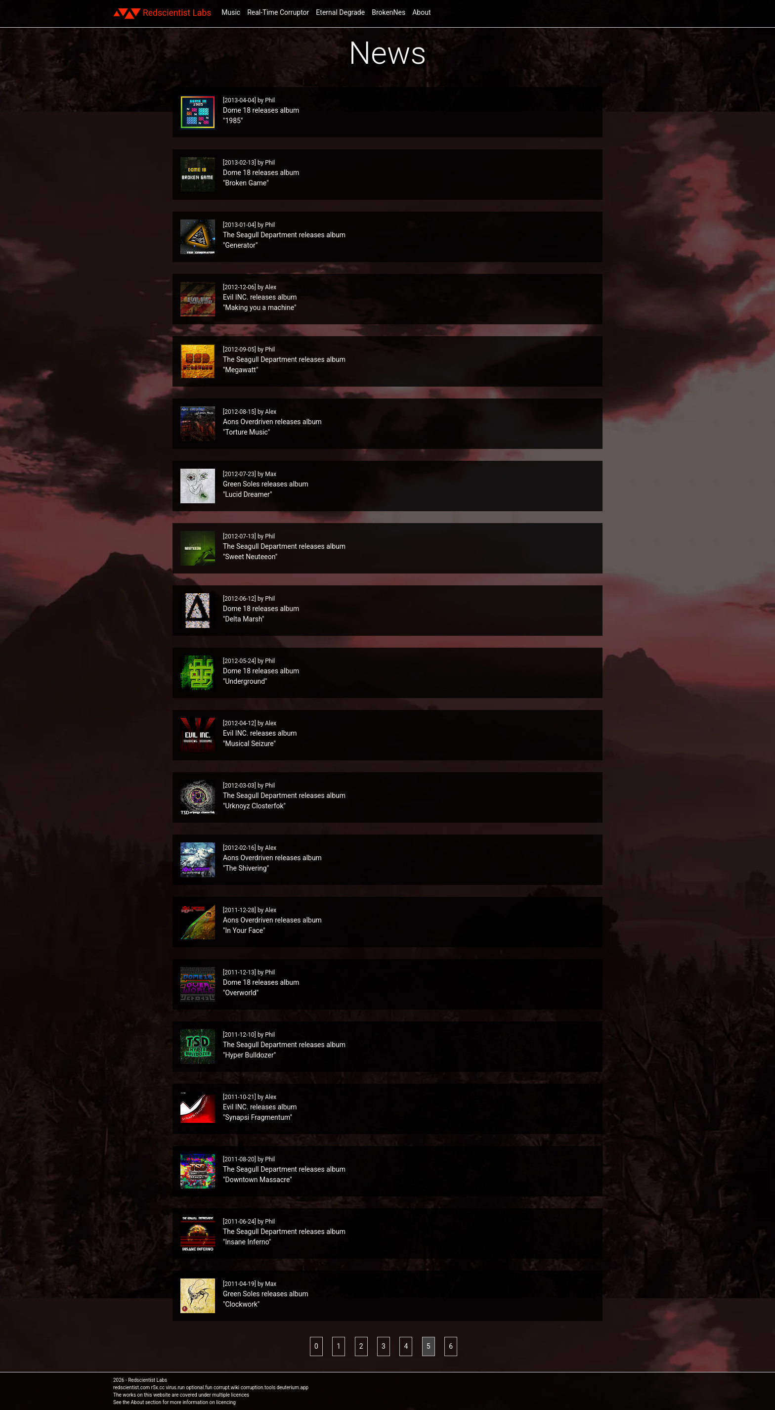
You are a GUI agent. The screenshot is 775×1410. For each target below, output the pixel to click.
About (421, 12)
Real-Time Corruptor (278, 12)
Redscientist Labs (162, 13)
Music (230, 12)
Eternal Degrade (340, 12)
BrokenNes (388, 12)
